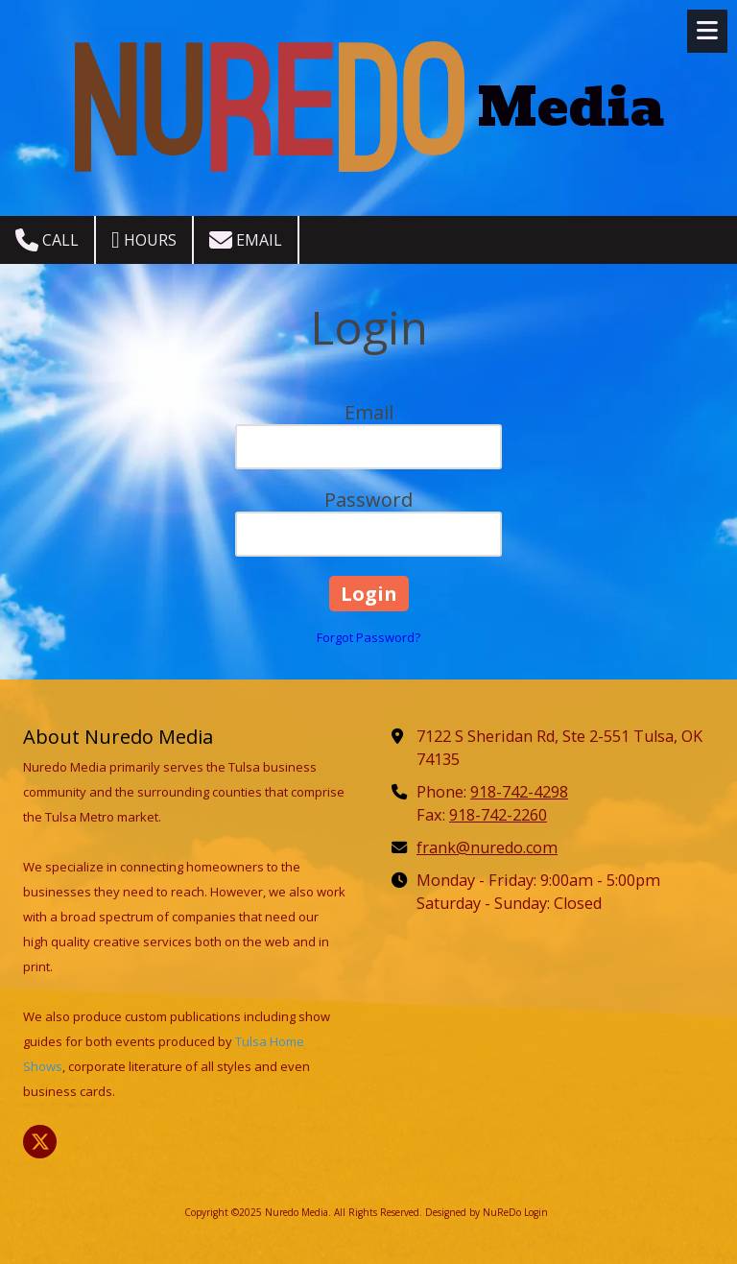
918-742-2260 (498, 814)
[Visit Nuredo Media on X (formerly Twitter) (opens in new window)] (40, 1141)
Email (245, 239)
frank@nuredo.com (487, 847)
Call (47, 239)
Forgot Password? (368, 637)
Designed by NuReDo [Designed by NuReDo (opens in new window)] (473, 1212)
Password (368, 500)
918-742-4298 (519, 791)
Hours (144, 239)
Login (536, 1212)
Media (571, 107)
